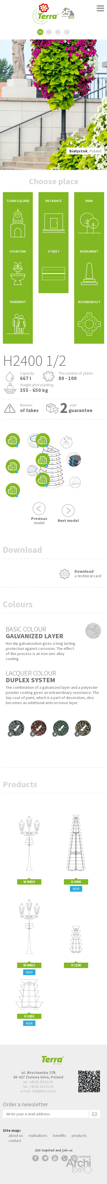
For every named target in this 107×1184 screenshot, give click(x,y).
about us (16, 1135)
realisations (38, 1135)
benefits (59, 1135)
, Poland (85, 151)
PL (58, 32)
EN (40, 32)
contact (15, 1140)
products (79, 1135)
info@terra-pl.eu (44, 1091)
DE (49, 32)
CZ (67, 32)
